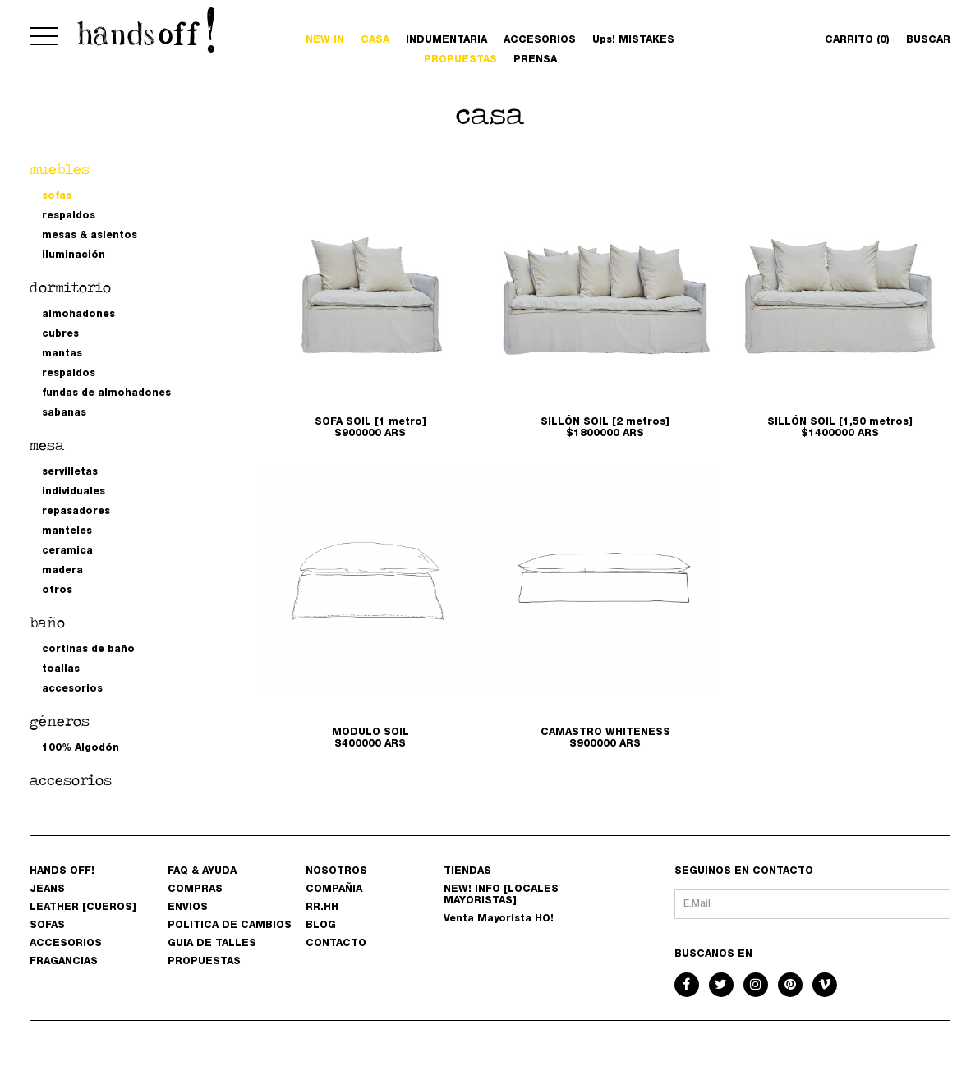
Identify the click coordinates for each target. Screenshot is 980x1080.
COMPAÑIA (334, 889)
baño (47, 622)
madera (62, 571)
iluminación (73, 255)
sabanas (64, 413)
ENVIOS (188, 907)
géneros (60, 720)
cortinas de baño (88, 650)
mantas (62, 354)
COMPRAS (195, 889)
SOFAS (47, 926)
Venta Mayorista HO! (499, 919)
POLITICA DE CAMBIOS (230, 926)
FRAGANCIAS (64, 962)
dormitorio (70, 287)
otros (57, 590)
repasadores (76, 512)
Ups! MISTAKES (633, 40)
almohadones (78, 314)
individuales (73, 492)
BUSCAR (928, 40)
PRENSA (535, 60)
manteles (67, 531)
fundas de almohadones (106, 393)
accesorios (72, 689)
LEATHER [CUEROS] (83, 907)
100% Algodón (80, 748)
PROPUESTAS (460, 60)
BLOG (321, 926)
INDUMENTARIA (446, 40)
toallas (61, 669)
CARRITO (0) (857, 40)
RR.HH (322, 907)
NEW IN (325, 40)
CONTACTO (336, 944)
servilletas (70, 472)
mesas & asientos (89, 236)
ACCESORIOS (540, 40)
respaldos (68, 216)
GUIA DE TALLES (212, 944)
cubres (60, 334)
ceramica (67, 551)
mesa (47, 444)
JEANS (47, 889)
